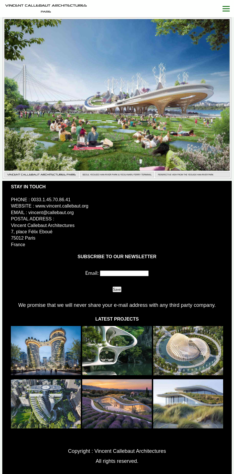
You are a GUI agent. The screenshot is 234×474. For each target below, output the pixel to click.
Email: (92, 273)
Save (117, 289)
